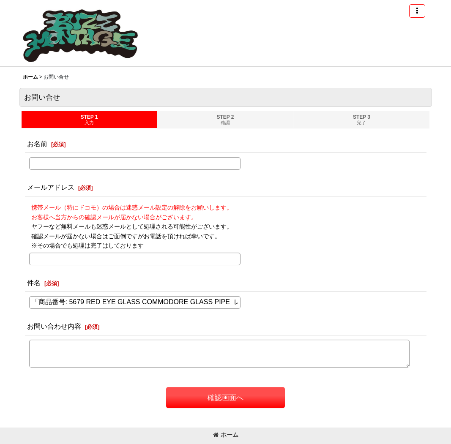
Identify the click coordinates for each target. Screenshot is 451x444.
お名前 (37, 143)
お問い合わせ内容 (54, 326)
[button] (417, 11)
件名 (34, 282)
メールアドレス (50, 187)
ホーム (225, 434)
